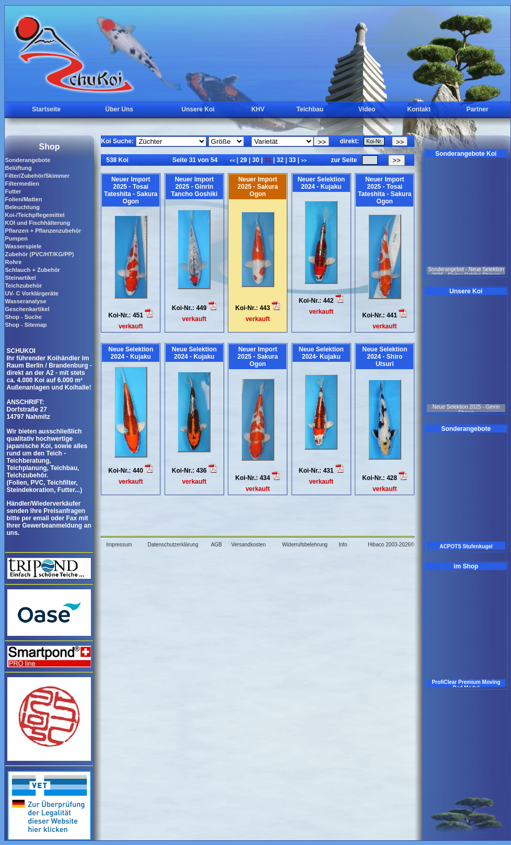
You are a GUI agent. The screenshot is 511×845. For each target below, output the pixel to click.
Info (343, 544)
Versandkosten (248, 544)
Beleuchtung (22, 207)
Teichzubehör (23, 285)
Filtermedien (22, 183)
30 (255, 160)
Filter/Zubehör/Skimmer (37, 176)
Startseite (46, 109)
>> (304, 160)
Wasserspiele (23, 246)
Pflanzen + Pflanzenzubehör (43, 230)
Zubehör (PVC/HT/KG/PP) (39, 254)
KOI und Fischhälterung (37, 223)
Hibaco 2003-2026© (391, 544)
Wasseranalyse (25, 301)
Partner (478, 109)
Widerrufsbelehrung (305, 544)
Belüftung (18, 168)
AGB (216, 544)
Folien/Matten (23, 199)
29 (243, 160)
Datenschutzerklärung (172, 544)
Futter (13, 191)
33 (292, 160)
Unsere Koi (197, 109)
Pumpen (16, 238)
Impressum (119, 544)
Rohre (13, 262)
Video (366, 109)
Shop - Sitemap (26, 325)
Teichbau (309, 109)
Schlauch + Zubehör (32, 270)
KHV (257, 109)
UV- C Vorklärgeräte (32, 293)
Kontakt (419, 109)
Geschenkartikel (27, 309)
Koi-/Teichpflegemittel (34, 215)
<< (233, 160)
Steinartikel (20, 278)
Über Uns (119, 109)
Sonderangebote (27, 160)
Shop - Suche (23, 317)
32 (280, 160)
